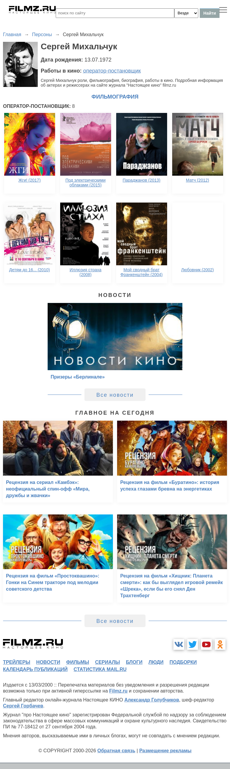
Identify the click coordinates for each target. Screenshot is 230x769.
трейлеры (16, 662)
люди (156, 662)
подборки (183, 662)
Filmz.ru (118, 690)
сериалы (107, 662)
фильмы (77, 662)
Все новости (115, 395)
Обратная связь (116, 750)
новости (48, 662)
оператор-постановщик (112, 71)
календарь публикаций (35, 669)
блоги (134, 662)
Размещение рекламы (165, 750)
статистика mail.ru (100, 669)
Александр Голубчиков (151, 699)
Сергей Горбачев (23, 705)
